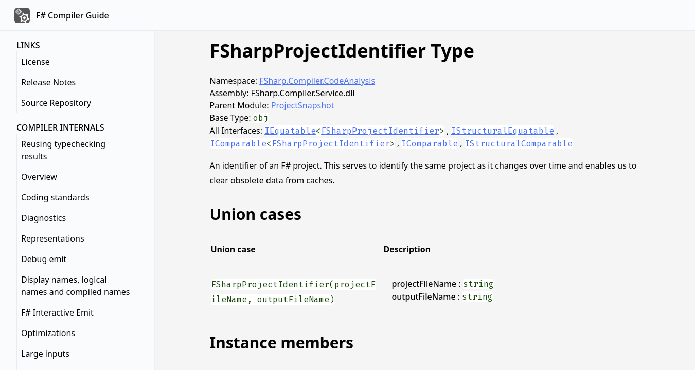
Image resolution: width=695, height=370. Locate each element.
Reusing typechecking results (63, 150)
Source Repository (56, 102)
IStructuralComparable (519, 143)
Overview (39, 176)
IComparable (238, 143)
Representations (52, 238)
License (35, 61)
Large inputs (45, 353)
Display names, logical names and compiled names (75, 286)
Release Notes (48, 82)
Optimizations (48, 333)
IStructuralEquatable (502, 130)
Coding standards (55, 197)
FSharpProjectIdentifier (380, 130)
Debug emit (43, 259)
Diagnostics (43, 218)
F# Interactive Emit (57, 312)
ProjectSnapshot (302, 105)
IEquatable (290, 130)
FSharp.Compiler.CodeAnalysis (317, 80)
